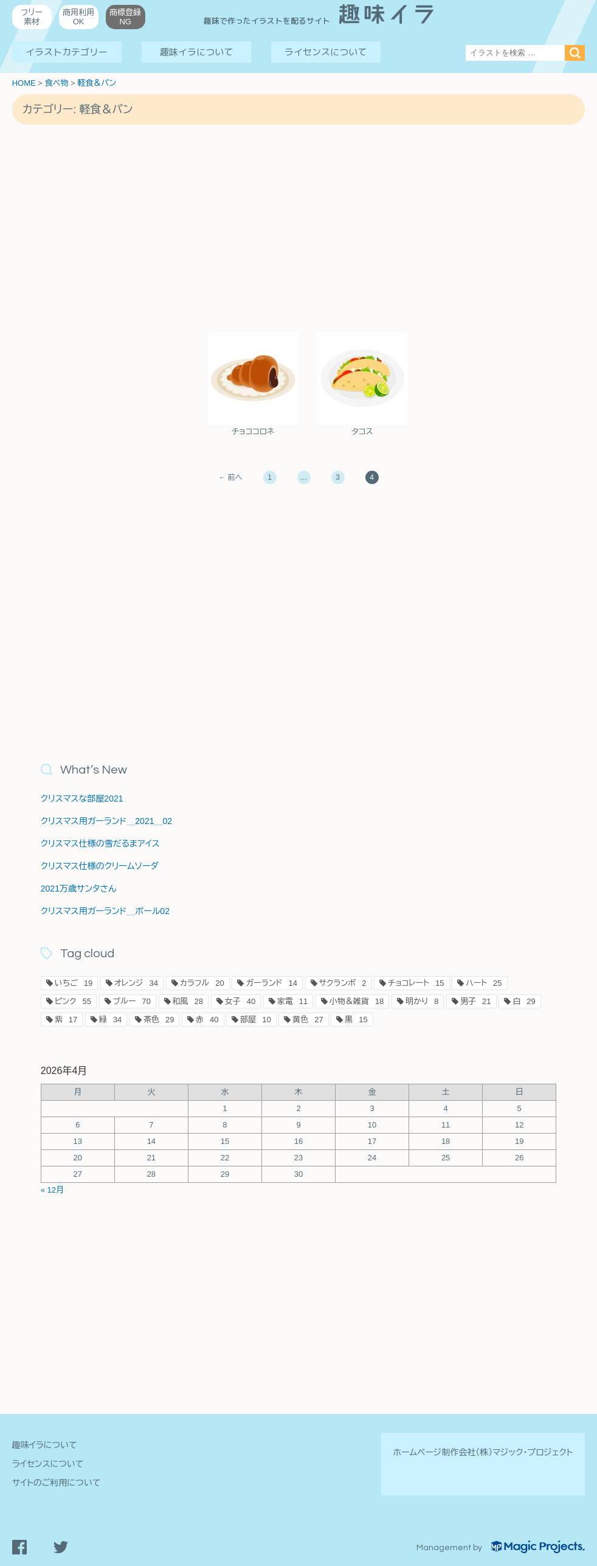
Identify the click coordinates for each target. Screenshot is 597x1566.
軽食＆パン (96, 83)
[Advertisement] (298, 228)
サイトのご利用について (56, 1483)
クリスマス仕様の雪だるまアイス (100, 843)
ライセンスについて (326, 52)
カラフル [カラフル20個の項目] (202, 983)
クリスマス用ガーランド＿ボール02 (105, 911)
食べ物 (56, 83)
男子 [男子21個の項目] (475, 1001)
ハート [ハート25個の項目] (484, 983)
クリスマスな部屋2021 (82, 798)
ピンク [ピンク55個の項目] (73, 1001)
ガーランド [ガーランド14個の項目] (271, 983)
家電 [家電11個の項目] (292, 1001)
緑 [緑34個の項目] (110, 1019)
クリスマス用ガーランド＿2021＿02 (106, 821)
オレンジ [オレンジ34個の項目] (136, 983)
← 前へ (230, 477)
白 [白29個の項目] (523, 1001)
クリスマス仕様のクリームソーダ (100, 866)
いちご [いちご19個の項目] (74, 983)
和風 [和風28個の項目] (188, 1001)
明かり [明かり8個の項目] (422, 1001)
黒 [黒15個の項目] (356, 1019)
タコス (362, 431)
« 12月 (52, 1189)
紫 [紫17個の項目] (66, 1019)
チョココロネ (253, 431)
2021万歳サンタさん (79, 888)
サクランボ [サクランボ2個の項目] (343, 983)
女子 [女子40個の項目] (240, 1001)
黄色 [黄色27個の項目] (307, 1019)
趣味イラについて (196, 52)
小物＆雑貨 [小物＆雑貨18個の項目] (357, 1001)
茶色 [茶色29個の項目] (158, 1019)
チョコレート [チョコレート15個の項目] (416, 983)
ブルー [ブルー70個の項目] (132, 1001)
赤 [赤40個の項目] (207, 1019)
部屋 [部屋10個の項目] (255, 1019)
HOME (24, 83)
